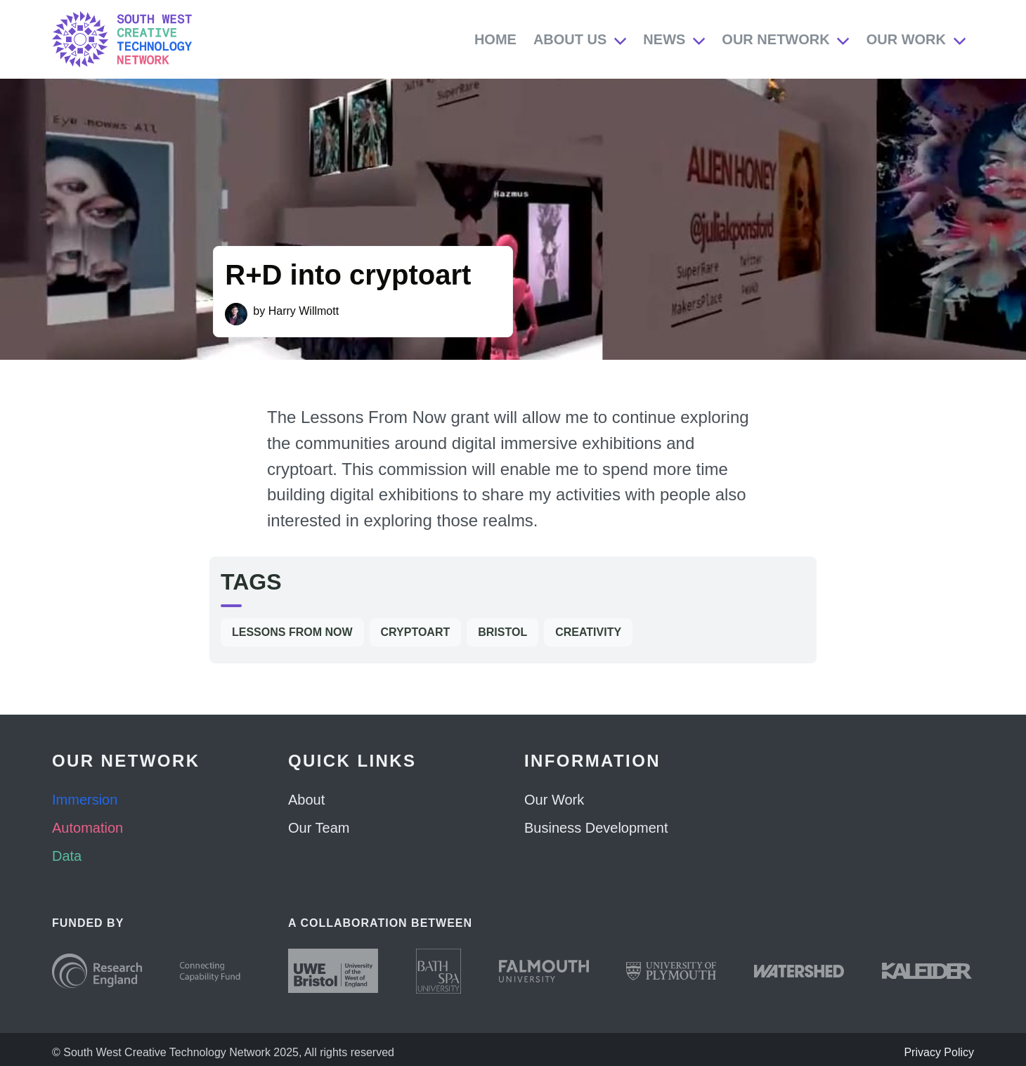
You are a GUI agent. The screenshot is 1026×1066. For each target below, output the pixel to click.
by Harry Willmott (296, 311)
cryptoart (415, 632)
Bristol (502, 632)
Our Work (906, 39)
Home (495, 39)
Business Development (596, 828)
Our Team (318, 828)
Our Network (775, 39)
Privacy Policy (939, 1052)
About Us (569, 39)
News (664, 39)
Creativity (588, 632)
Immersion (84, 799)
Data (67, 856)
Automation (87, 828)
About (306, 799)
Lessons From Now (292, 632)
